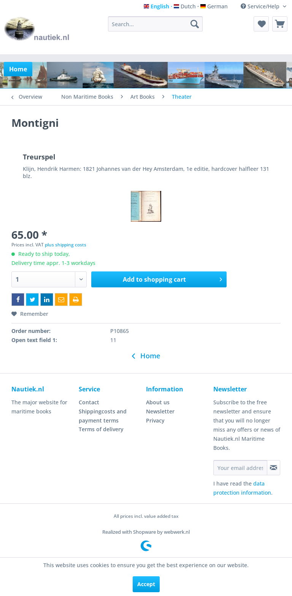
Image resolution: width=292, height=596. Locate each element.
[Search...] (155, 24)
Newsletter (160, 411)
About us (158, 402)
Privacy (155, 420)
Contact (89, 402)
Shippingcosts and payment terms (103, 416)
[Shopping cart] (279, 24)
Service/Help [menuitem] (261, 6)
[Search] (195, 24)
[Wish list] (261, 24)
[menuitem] (155, 24)
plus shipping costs (65, 244)
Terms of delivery (101, 429)
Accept (146, 584)
